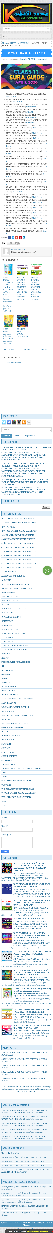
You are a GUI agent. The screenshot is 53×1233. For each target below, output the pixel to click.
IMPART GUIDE (8, 691)
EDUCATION (7, 642)
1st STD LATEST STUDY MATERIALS (17, 535)
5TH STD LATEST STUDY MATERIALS (18, 551)
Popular (7, 436)
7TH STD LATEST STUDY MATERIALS (18, 560)
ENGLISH (5, 654)
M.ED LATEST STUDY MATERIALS (17, 699)
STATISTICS (6, 760)
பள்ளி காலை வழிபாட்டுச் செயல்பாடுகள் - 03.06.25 (23, 1161)
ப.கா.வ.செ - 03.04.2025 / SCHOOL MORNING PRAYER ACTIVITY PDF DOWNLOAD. (25, 1171)
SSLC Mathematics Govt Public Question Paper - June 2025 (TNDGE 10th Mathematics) (32, 954)
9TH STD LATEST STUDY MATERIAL (18, 568)
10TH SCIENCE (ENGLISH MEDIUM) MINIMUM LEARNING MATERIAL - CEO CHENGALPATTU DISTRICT (32, 972)
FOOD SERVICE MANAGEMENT (15, 662)
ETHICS (5, 658)
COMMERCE (7, 621)
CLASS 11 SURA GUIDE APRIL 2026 (26, 53)
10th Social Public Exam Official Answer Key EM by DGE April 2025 (31, 1027)
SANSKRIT (6, 744)
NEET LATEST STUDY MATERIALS (17, 715)
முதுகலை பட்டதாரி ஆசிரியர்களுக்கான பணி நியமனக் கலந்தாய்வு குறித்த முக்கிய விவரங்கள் (23, 1200)
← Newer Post (8, 349)
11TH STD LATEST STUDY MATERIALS (18, 523)
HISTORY (5, 682)
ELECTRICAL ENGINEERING (14, 645)
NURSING (5, 719)
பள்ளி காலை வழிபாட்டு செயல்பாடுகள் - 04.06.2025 (23, 1157)
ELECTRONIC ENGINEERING (14, 650)
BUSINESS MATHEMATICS (13, 609)
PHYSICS (5, 732)
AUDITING (6, 580)
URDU (4, 801)
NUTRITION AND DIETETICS (14, 723)
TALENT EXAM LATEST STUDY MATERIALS (21, 768)
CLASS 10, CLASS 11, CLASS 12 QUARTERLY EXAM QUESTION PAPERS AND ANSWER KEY (24, 464)
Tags (17, 436)
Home (5, 43)
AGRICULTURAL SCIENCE (13, 576)
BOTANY (5, 605)
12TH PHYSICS (8, 527)
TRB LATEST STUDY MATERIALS (16, 797)
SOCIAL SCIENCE (9, 756)
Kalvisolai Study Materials (29, 1223)
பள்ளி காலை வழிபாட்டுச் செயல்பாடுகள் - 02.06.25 (23, 1165)
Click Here (11, 96)
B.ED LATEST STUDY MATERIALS (16, 588)
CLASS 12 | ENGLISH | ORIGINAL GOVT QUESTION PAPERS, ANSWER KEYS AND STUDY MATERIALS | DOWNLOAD (25, 482)
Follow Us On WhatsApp (37, 1231)
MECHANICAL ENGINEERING (15, 707)
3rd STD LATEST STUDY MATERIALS (18, 543)
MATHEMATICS (8, 703)
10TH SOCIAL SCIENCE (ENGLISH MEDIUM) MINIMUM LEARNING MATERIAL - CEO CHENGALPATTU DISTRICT (30, 867)
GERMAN (5, 674)
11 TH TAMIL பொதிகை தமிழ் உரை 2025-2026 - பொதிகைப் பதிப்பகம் (8, 336)
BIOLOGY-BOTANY (9, 596)
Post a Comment (13, 363)
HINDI (4, 678)
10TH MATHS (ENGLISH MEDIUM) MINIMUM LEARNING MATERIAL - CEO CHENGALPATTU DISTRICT (32, 935)
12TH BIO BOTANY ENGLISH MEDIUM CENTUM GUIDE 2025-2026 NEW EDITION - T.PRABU (31, 902)
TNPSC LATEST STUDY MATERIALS (17, 789)
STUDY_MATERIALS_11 (20, 43)
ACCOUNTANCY (8, 572)
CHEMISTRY (7, 613)
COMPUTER (7, 625)
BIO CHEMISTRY (9, 592)
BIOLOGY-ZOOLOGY (10, 601)
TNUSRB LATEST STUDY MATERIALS (18, 793)
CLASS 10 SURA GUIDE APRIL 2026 (29, 919)
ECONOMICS (7, 637)
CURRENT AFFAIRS (10, 629)
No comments (43, 59)
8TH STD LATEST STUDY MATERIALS (18, 564)
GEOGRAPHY (7, 670)
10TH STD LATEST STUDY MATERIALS (19, 519)
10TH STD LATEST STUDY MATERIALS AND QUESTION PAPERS (31, 885)
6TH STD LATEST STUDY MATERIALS (18, 555)
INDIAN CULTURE (9, 695)
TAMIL (4, 772)
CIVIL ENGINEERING (11, 617)
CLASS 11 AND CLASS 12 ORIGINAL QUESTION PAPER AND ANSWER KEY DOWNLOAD (26, 448)
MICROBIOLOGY (8, 711)
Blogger (32, 1091)
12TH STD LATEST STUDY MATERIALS (19, 531)
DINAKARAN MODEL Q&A (13, 633)
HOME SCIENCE (8, 686)
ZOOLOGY (6, 805)
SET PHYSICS (7, 752)
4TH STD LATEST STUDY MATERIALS (18, 547)
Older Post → (46, 349)
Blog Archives (29, 436)
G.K (3, 666)
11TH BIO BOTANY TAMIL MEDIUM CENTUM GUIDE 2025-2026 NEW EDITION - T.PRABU (36, 288)
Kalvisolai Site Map (10, 1153)
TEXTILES (6, 785)
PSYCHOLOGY (7, 740)
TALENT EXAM (8, 764)
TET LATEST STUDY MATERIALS (16, 781)
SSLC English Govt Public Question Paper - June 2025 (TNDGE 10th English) (32, 1010)
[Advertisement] (26, 390)
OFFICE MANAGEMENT (12, 727)
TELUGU (5, 777)
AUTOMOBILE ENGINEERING (15, 584)
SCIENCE (5, 748)
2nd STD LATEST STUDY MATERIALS (18, 539)
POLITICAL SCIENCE (10, 736)
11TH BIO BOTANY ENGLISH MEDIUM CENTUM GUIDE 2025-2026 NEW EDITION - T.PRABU (22, 288)
